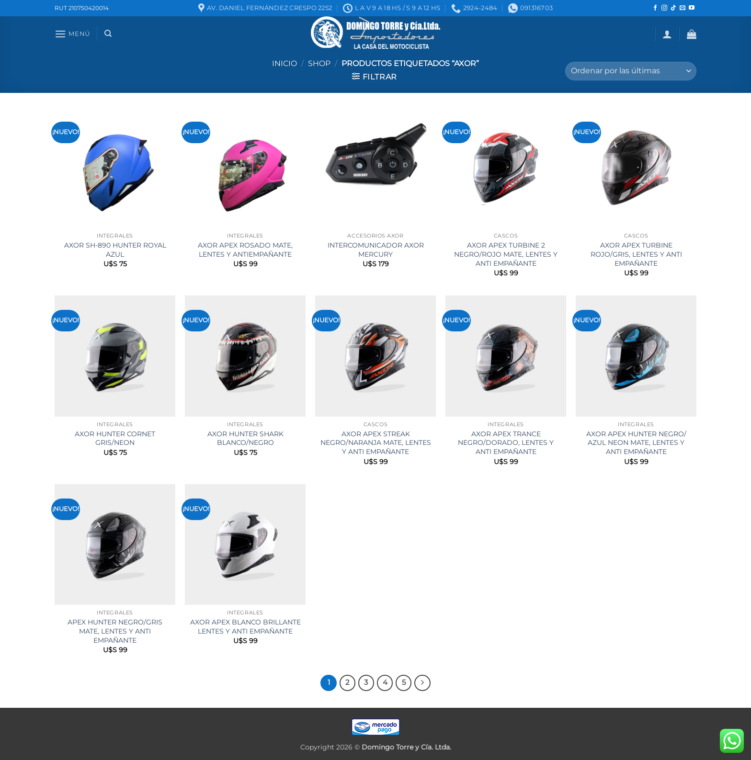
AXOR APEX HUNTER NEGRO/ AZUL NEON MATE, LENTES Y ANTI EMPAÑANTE (636, 443)
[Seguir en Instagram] (664, 8)
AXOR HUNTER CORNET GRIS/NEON (115, 438)
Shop (319, 63)
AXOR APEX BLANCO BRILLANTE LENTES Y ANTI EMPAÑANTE (245, 626)
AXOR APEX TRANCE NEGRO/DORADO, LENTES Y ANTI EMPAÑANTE (506, 443)
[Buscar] (108, 33)
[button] (72, 33)
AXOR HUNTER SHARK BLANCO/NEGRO (245, 438)
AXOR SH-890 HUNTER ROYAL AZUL (115, 250)
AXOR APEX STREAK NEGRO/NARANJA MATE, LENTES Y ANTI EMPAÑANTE (375, 443)
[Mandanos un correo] (682, 8)
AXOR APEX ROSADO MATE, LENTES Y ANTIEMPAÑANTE (245, 250)
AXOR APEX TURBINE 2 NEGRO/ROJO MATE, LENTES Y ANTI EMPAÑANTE (506, 254)
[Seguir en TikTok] (673, 8)
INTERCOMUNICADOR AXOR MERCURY (376, 250)
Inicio (284, 63)
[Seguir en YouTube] (691, 8)
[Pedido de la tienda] (630, 71)
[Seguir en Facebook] (655, 8)
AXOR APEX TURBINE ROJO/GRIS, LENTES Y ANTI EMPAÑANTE (636, 254)
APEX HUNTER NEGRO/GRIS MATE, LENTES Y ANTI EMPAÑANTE (115, 631)
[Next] (422, 683)
